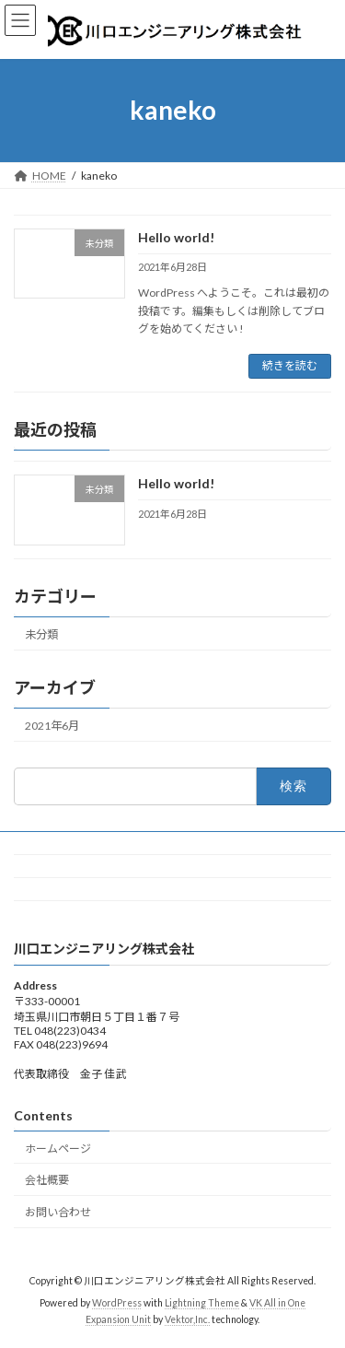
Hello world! (176, 237)
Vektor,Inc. (187, 1319)
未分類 (41, 633)
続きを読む (289, 365)
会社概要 (47, 1180)
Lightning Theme (202, 1302)
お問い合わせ (58, 1212)
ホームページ (58, 1148)
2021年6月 (52, 726)
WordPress (117, 1302)
